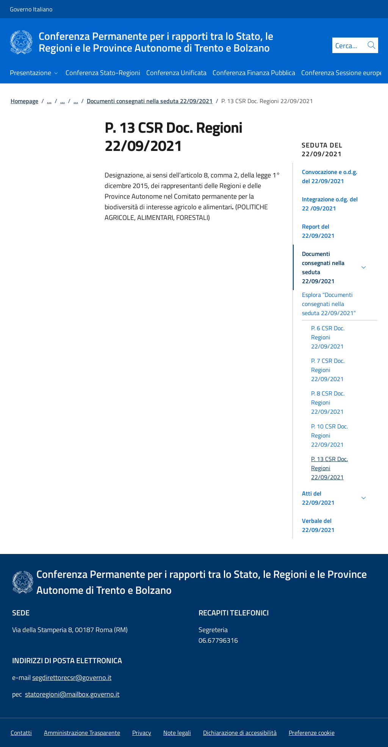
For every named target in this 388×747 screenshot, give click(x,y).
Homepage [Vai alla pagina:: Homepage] (24, 100)
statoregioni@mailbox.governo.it (72, 694)
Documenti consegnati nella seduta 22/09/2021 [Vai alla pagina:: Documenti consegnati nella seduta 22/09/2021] (150, 100)
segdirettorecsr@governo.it (71, 677)
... (49, 100)
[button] (335, 176)
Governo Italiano (31, 9)
